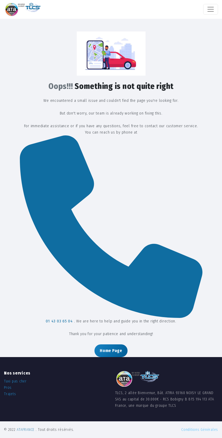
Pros (8, 387)
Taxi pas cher (15, 381)
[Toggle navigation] (210, 9)
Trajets (10, 394)
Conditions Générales (199, 429)
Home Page (111, 350)
